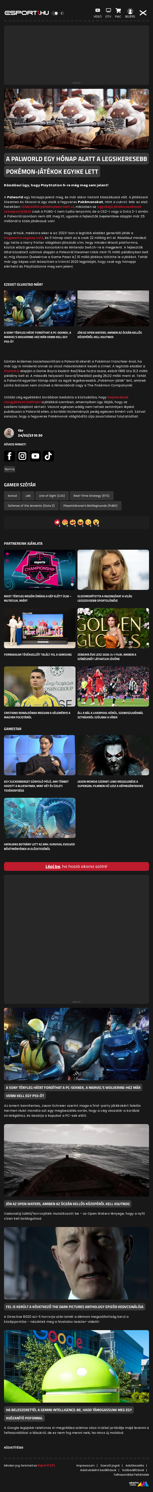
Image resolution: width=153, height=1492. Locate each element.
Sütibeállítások (133, 1470)
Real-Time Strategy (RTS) (92, 496)
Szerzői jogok (110, 1465)
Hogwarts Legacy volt (23, 238)
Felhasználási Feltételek (131, 1474)
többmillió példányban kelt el (47, 206)
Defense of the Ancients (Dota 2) (31, 506)
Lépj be (53, 866)
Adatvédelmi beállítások (98, 1470)
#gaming (10, 469)
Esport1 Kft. (47, 1465)
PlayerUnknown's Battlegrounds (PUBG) (91, 506)
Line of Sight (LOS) (52, 496)
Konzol (12, 496)
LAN (28, 496)
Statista (11, 371)
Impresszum (85, 1465)
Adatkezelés (135, 1465)
